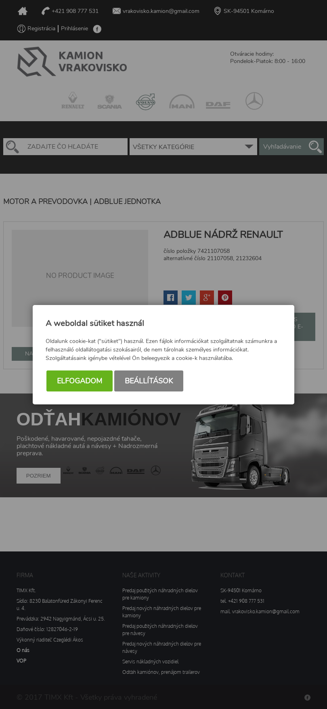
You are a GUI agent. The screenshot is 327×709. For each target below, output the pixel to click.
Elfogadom (79, 381)
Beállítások (149, 381)
